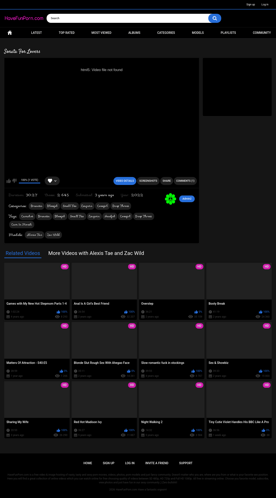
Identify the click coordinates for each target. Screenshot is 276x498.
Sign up (250, 4)
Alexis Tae (34, 235)
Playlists (228, 32)
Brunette (36, 206)
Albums (134, 32)
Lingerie (87, 206)
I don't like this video (14, 181)
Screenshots (148, 180)
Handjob (110, 216)
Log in (264, 4)
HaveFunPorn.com (126, 489)
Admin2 (186, 198)
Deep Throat (121, 206)
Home (9, 32)
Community (262, 32)
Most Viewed (101, 32)
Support (186, 463)
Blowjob (52, 206)
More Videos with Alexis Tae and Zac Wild (96, 253)
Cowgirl (102, 206)
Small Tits (70, 206)
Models (198, 32)
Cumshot (27, 216)
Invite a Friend (156, 463)
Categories (166, 32)
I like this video (8, 181)
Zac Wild (53, 235)
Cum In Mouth (21, 224)
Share (167, 180)
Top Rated (67, 32)
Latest (36, 32)
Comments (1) (185, 180)
